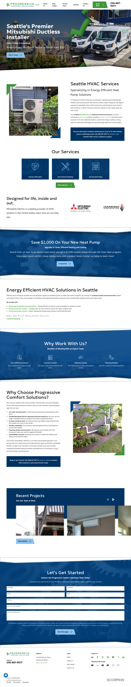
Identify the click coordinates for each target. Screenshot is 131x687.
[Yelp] (103, 657)
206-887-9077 (115, 4)
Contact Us (70, 668)
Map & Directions (41, 663)
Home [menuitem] (37, 5)
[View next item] (113, 499)
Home (69, 657)
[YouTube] (113, 657)
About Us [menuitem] (45, 5)
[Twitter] (118, 657)
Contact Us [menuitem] (85, 5)
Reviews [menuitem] (76, 5)
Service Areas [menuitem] (65, 5)
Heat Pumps (71, 664)
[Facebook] (97, 657)
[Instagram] (108, 657)
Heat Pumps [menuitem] (54, 5)
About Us (70, 661)
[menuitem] (9, 682)
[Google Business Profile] (92, 657)
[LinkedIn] (123, 657)
